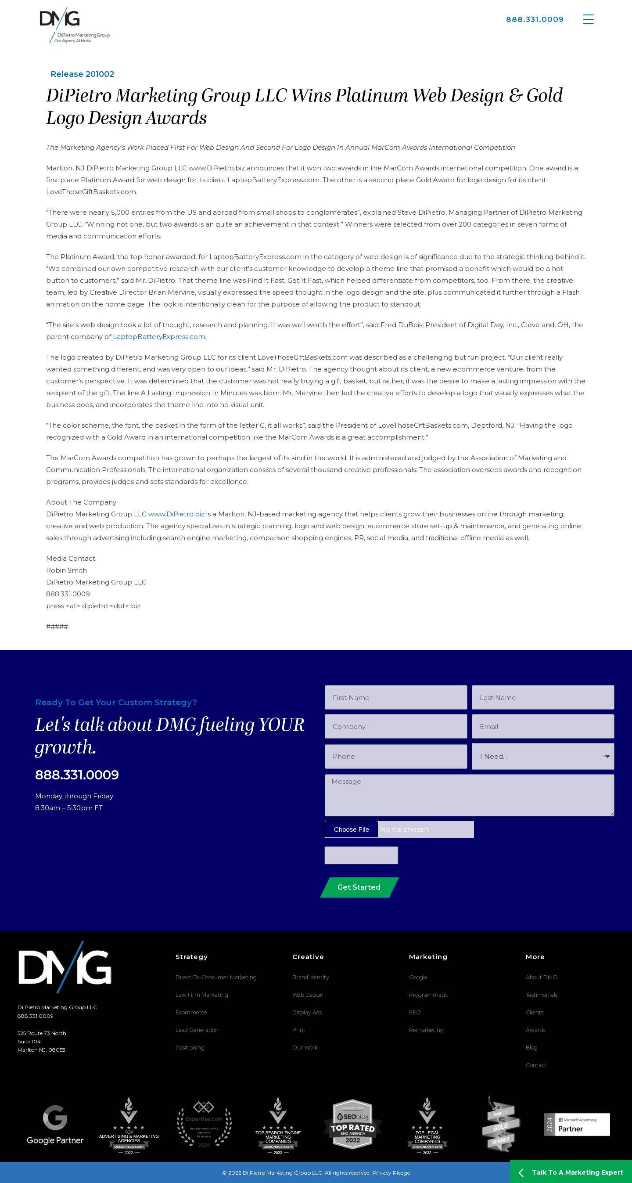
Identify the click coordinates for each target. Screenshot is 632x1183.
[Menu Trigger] (588, 19)
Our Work (305, 1047)
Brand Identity (310, 977)
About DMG (541, 977)
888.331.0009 (535, 19)
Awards (535, 1030)
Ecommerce (191, 1012)
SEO (414, 1012)
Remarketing (426, 1030)
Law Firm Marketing (202, 995)
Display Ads (307, 1012)
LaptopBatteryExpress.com (159, 336)
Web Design (307, 995)
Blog (532, 1047)
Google (418, 977)
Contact (536, 1065)
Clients (534, 1012)
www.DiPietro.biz (176, 514)
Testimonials (541, 995)
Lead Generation (196, 1030)
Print (298, 1030)
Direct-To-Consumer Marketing (215, 977)
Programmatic (428, 995)
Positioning (190, 1047)
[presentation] (361, 855)
